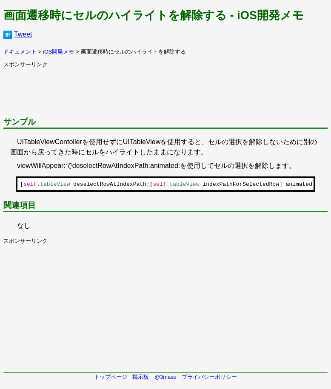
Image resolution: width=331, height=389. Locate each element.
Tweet (23, 34)
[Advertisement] (158, 87)
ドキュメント (20, 51)
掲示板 (140, 378)
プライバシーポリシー (209, 378)
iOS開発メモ (58, 51)
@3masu (165, 378)
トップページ (110, 378)
